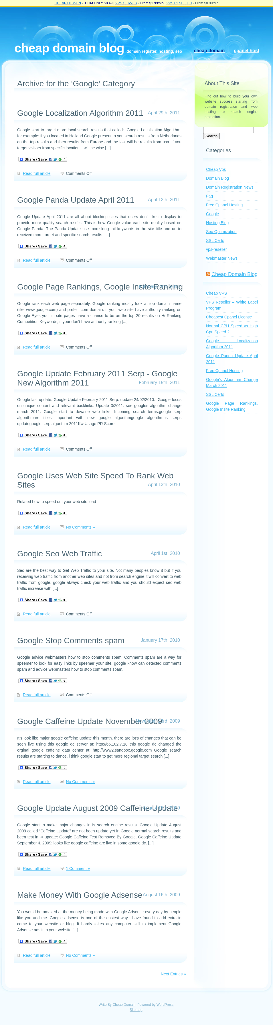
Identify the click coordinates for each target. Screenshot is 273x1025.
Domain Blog (217, 178)
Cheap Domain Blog (69, 48)
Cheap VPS (216, 293)
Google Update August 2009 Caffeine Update (97, 808)
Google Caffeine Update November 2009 (89, 721)
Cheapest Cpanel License (229, 317)
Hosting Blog (217, 222)
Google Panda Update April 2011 (75, 199)
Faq (209, 196)
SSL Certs (215, 240)
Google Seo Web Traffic (59, 553)
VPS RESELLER (179, 3)
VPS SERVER (126, 3)
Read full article (37, 173)
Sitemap (136, 1010)
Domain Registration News (230, 187)
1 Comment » (78, 868)
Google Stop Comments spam (70, 640)
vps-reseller (216, 249)
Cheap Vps (216, 169)
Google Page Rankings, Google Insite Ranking (100, 286)
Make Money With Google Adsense (79, 895)
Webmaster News (222, 258)
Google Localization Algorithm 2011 (80, 113)
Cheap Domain (123, 1005)
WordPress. (165, 1005)
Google (212, 214)
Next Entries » (173, 974)
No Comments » (80, 527)
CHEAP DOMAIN (68, 3)
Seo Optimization (221, 231)
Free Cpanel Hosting (224, 205)
